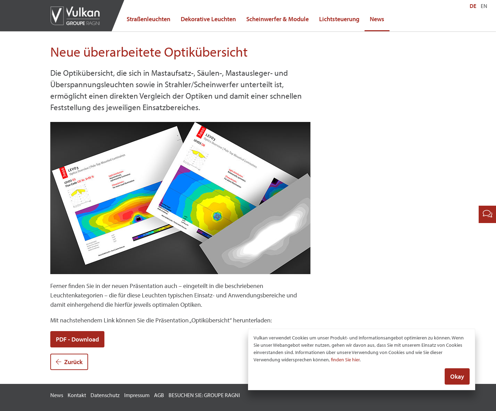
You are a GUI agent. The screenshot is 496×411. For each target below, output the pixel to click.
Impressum (136, 395)
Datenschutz (105, 395)
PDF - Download (77, 339)
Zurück (69, 362)
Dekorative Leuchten (208, 19)
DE (473, 5)
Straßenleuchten (148, 19)
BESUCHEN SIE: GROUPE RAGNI (204, 395)
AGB (159, 395)
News (377, 19)
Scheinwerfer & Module (277, 19)
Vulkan (78, 15)
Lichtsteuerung (339, 19)
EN (484, 5)
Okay (457, 377)
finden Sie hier (345, 360)
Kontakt (77, 395)
